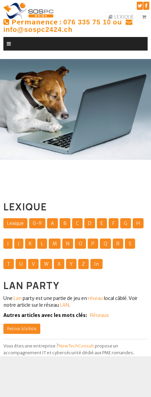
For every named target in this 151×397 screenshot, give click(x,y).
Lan (18, 298)
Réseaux (99, 315)
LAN (64, 305)
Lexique (15, 223)
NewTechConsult (76, 345)
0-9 (37, 223)
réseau (95, 298)
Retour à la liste (22, 328)
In (96, 264)
